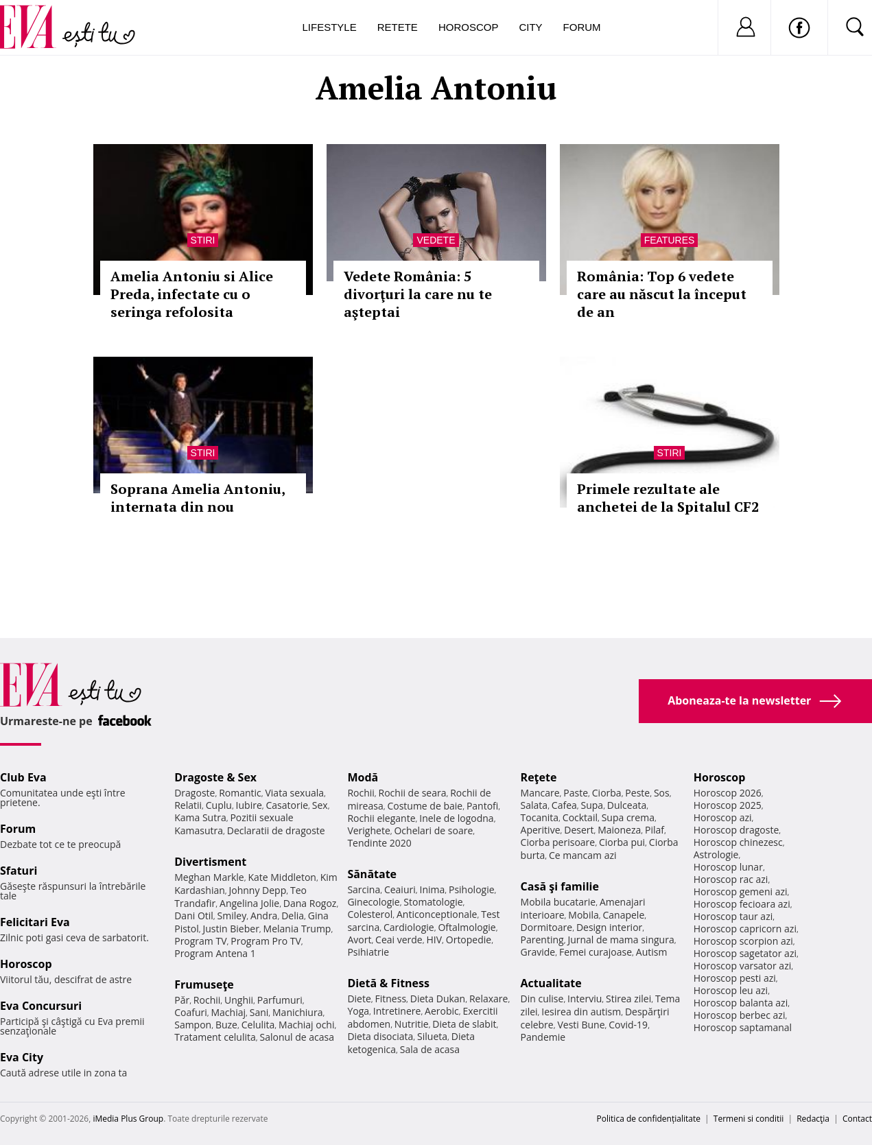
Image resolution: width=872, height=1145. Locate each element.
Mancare (540, 792)
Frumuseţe (204, 984)
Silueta (432, 1036)
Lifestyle (330, 27)
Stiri (203, 240)
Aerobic (442, 1010)
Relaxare (488, 998)
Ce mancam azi (583, 855)
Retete (397, 27)
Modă (362, 777)
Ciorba (607, 792)
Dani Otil (193, 915)
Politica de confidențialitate (648, 1118)
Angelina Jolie (249, 903)
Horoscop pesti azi (735, 977)
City (530, 27)
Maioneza (619, 829)
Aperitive (541, 829)
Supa (592, 805)
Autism (652, 951)
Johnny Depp (258, 890)
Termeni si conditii (749, 1118)
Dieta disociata (380, 1036)
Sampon (192, 1024)
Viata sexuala (294, 792)
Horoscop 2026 (728, 792)
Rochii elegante (381, 818)
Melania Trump (297, 928)
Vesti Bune (580, 1024)
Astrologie (716, 854)
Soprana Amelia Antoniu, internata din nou (197, 498)
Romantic (240, 792)
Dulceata (626, 805)
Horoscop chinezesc (738, 842)
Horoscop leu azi (731, 990)
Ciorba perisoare (558, 842)
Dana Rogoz (310, 903)
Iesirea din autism (581, 1011)
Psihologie (472, 889)
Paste (575, 792)
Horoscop (468, 27)
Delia (292, 915)
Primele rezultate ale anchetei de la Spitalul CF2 (668, 498)
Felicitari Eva (35, 922)
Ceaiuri (400, 889)
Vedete (435, 240)
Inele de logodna (456, 818)
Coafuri (190, 1012)
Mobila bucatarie (558, 901)
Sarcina (363, 889)
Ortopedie (468, 939)
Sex (320, 805)
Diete (358, 998)
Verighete (368, 830)
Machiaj (228, 1012)
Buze (226, 1024)
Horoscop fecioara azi (742, 903)
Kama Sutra (200, 817)
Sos (662, 792)
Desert (578, 829)
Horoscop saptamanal (743, 1027)
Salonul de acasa (296, 1036)
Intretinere (397, 1010)
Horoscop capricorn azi (745, 928)
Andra (264, 915)
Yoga (358, 1010)
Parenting (542, 939)
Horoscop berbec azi (740, 1015)
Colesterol (369, 914)
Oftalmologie (466, 927)
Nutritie (411, 1023)
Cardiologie (409, 927)
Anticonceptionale (437, 914)
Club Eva (23, 777)
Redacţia (813, 1118)
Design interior (609, 927)
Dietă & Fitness (388, 983)
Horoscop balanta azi (741, 1002)
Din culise (542, 998)
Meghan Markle (209, 877)
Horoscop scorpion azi (743, 940)
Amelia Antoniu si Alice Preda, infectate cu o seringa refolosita (191, 294)
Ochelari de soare (433, 830)
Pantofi (482, 805)
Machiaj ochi (306, 1024)
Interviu (584, 998)
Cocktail (580, 817)
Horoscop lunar (728, 866)
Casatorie (287, 805)
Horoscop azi (723, 817)
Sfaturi (18, 870)
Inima (432, 889)
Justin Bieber (231, 928)
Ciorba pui (622, 842)
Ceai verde (399, 939)
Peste (637, 792)
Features (669, 240)
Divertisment (210, 861)
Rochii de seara (413, 792)
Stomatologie (432, 901)
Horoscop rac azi (731, 879)
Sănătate (372, 874)
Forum (582, 27)
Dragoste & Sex (215, 777)
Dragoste (194, 792)
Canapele (623, 914)
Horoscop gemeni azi (741, 891)
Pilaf (654, 829)
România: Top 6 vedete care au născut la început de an (661, 294)
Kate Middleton (282, 877)
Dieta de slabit (464, 1023)
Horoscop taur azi (733, 916)
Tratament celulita (215, 1036)
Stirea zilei (628, 998)
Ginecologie (373, 901)
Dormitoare (547, 927)
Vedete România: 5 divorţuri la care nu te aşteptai (418, 294)
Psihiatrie (368, 951)
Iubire (249, 805)
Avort (359, 939)
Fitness (391, 998)
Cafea (564, 805)
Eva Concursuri (41, 1005)
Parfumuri (280, 999)
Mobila (583, 914)
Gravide (538, 951)
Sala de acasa (430, 1049)
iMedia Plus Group (128, 1118)
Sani (259, 1012)
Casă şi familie (560, 886)
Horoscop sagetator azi (745, 953)
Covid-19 (628, 1024)
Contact (857, 1118)
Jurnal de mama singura (620, 939)
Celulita (258, 1024)
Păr (181, 999)
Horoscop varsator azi (742, 965)
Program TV (200, 940)
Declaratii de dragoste (276, 830)
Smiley (232, 915)
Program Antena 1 (215, 953)
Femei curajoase (595, 951)
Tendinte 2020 (379, 842)
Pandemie (543, 1036)
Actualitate (551, 983)
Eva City (21, 1057)
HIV (434, 939)
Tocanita (540, 817)
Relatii (188, 805)
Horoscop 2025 (728, 805)
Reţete (539, 777)
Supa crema (628, 817)
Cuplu (219, 805)
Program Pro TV (266, 940)
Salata (534, 805)
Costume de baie (424, 805)
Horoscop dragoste (736, 829)
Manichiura (297, 1012)
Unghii (238, 999)
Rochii (206, 999)
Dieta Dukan (437, 998)
